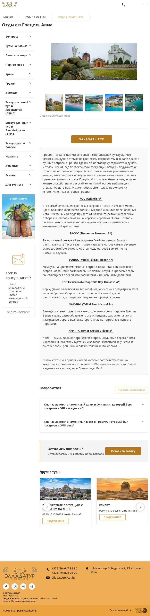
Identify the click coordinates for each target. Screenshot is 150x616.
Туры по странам (35, 16)
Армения (11, 166)
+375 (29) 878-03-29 (64, 573)
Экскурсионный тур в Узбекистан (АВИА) (16, 107)
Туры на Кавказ (16, 46)
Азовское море (16, 55)
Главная (8, 16)
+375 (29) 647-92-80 (64, 568)
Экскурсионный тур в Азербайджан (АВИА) (16, 128)
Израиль (11, 156)
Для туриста (14, 184)
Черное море (14, 65)
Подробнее (55, 521)
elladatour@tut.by (63, 577)
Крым (9, 74)
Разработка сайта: (120, 610)
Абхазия (11, 93)
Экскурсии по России (15, 145)
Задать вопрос (18, 312)
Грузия (10, 83)
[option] (94, 61)
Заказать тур (91, 139)
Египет (10, 175)
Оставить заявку (123, 451)
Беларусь (12, 36)
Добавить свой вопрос (131, 390)
